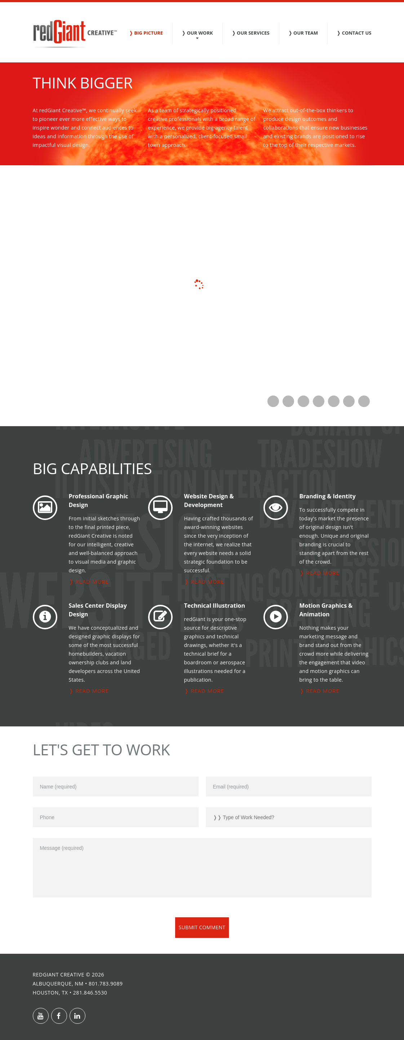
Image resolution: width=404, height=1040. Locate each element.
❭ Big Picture (146, 32)
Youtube (41, 1016)
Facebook (59, 1016)
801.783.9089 (106, 983)
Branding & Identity (327, 496)
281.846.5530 (90, 992)
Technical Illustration (214, 605)
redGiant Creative (58, 974)
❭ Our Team (303, 32)
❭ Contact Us (354, 32)
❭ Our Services (251, 32)
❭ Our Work (197, 32)
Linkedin (77, 1016)
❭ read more (89, 581)
